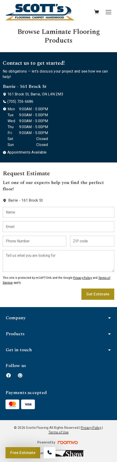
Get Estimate (97, 294)
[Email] (58, 226)
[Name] (58, 212)
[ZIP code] (92, 241)
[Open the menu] (108, 12)
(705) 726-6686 (20, 101)
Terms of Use (58, 432)
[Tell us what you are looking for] (58, 261)
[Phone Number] (34, 241)
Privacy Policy (82, 277)
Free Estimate (22, 453)
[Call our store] (50, 452)
